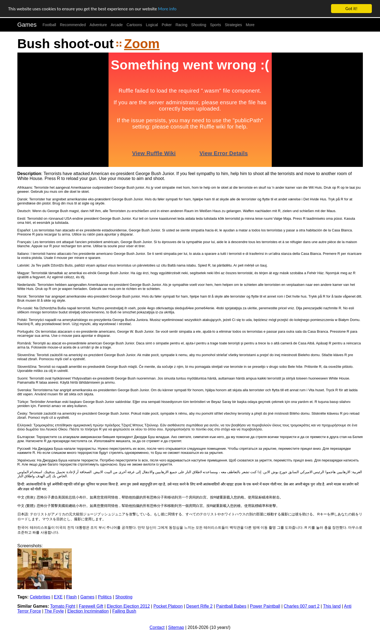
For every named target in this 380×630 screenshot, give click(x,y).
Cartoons (134, 25)
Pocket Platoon (168, 606)
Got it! (351, 8)
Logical (152, 25)
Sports (215, 25)
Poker (167, 25)
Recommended (73, 25)
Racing (181, 25)
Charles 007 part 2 (302, 606)
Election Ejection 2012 (128, 606)
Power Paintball (265, 606)
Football (49, 25)
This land (332, 606)
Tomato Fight (62, 606)
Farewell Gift (91, 606)
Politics (105, 597)
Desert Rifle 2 (199, 606)
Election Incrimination (88, 611)
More (250, 25)
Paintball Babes (231, 606)
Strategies (233, 25)
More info (167, 8)
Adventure (98, 25)
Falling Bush (124, 611)
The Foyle (54, 611)
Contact (157, 627)
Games (27, 24)
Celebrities (40, 597)
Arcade (117, 25)
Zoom (142, 43)
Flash (71, 597)
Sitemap (176, 627)
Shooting (198, 25)
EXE (58, 597)
